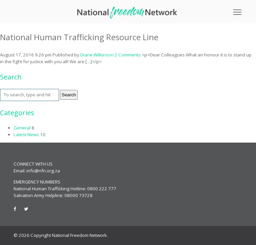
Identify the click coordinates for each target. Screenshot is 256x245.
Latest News (26, 134)
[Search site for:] (29, 95)
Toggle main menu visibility (237, 10)
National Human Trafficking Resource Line (79, 37)
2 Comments (128, 55)
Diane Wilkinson (97, 55)
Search (69, 94)
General (22, 128)
